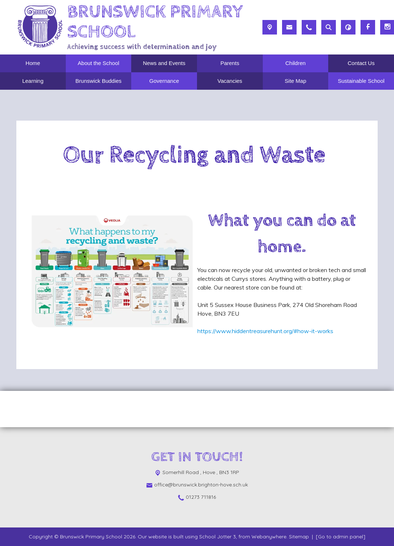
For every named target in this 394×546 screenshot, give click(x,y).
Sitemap (299, 536)
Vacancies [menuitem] (229, 81)
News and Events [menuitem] (164, 63)
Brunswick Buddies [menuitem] (99, 81)
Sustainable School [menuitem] (361, 81)
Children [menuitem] (295, 63)
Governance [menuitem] (164, 81)
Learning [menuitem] (32, 81)
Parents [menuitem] (229, 63)
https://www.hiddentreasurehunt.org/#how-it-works (265, 331)
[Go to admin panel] (340, 536)
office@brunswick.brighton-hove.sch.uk (201, 484)
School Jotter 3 (217, 536)
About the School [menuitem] (98, 63)
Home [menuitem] (32, 63)
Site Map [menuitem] (295, 81)
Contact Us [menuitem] (361, 63)
